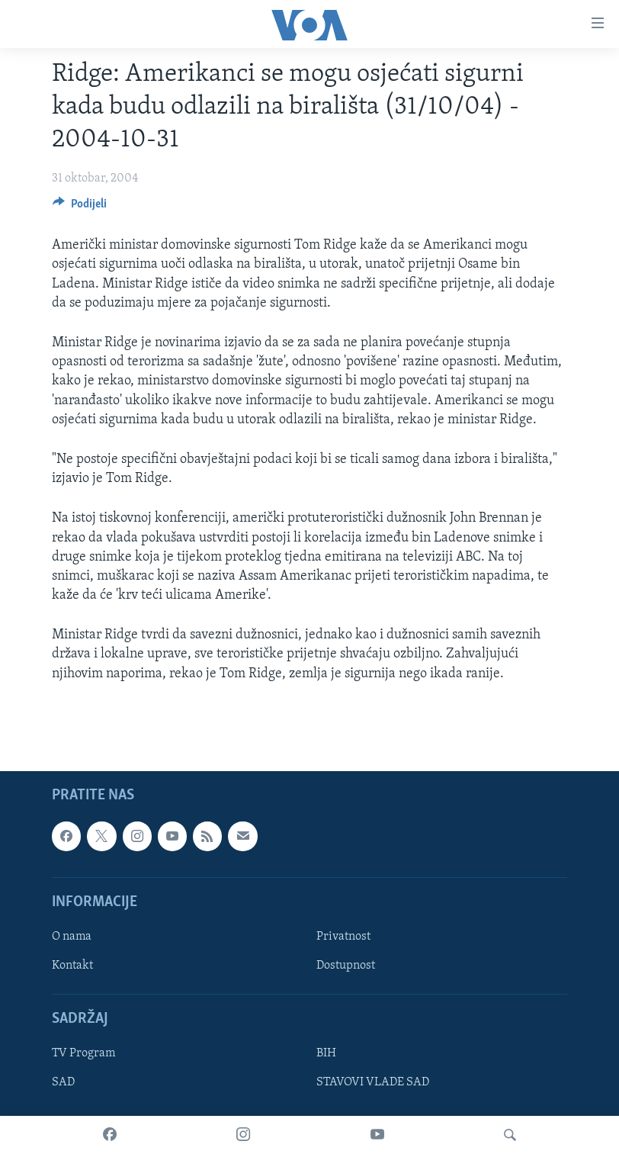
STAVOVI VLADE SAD (372, 1082)
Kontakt (72, 966)
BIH (326, 1053)
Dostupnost (345, 966)
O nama (71, 937)
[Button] (80, 207)
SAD (63, 1082)
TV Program (83, 1053)
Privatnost (343, 937)
